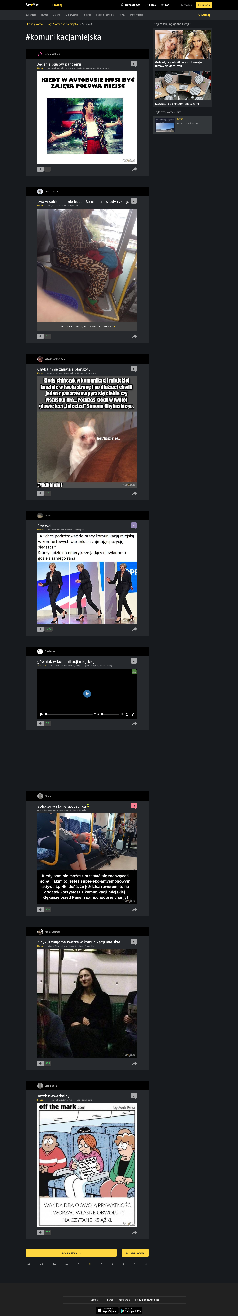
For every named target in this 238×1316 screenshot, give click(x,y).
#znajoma (79, 946)
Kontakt (94, 1299)
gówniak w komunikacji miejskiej (66, 661)
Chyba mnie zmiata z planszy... (63, 369)
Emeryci (44, 526)
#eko (84, 810)
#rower (40, 810)
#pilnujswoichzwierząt (103, 665)
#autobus (61, 68)
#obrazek (52, 68)
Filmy (152, 5)
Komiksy (40, 1100)
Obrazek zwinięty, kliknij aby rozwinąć (85, 326)
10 (66, 1263)
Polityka (87, 14)
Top (167, 5)
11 (54, 1263)
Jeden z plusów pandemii (59, 64)
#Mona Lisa (90, 946)
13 (28, 1263)
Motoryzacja (136, 14)
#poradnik (53, 1100)
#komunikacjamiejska (75, 68)
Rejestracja (204, 5)
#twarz (51, 946)
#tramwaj (48, 810)
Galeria (57, 14)
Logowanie (186, 5)
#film (53, 665)
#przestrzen (91, 68)
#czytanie (63, 1100)
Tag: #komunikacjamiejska (62, 23)
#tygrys (51, 205)
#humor (59, 373)
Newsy (122, 14)
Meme (40, 373)
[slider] (69, 714)
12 (41, 1263)
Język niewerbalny (53, 1096)
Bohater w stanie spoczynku (63, 806)
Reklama (108, 1299)
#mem (66, 373)
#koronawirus (103, 68)
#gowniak (88, 665)
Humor (44, 14)
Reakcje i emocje (105, 14)
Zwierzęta (31, 14)
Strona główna (34, 23)
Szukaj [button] (205, 15)
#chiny (73, 373)
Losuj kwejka (135, 1253)
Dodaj (58, 5)
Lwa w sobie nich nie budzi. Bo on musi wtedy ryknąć (83, 201)
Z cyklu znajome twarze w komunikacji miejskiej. (79, 942)
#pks (70, 1100)
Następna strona (71, 1253)
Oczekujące (132, 5)
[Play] (41, 714)
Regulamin (124, 1299)
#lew (57, 205)
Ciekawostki (71, 14)
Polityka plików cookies (147, 1299)
